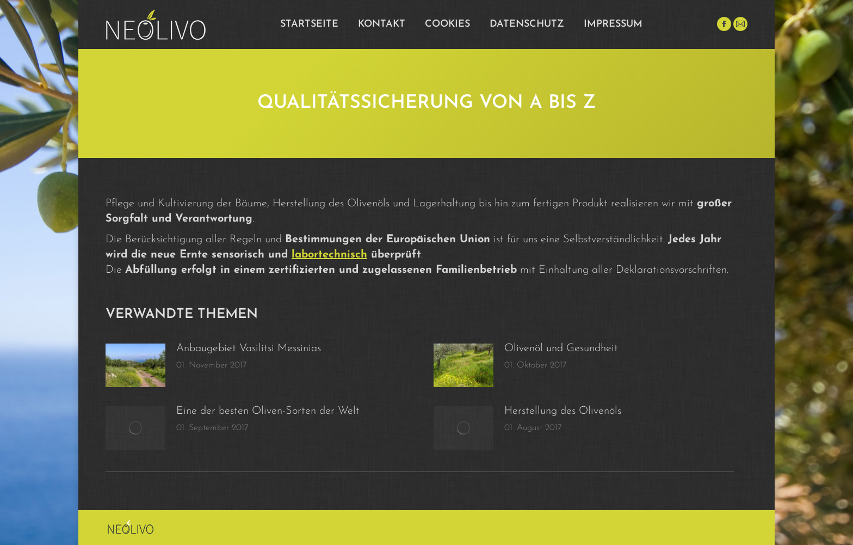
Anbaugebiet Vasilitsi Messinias (248, 348)
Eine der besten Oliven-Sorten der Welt (268, 411)
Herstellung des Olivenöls (562, 411)
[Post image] (135, 365)
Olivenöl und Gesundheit (561, 348)
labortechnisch (329, 254)
